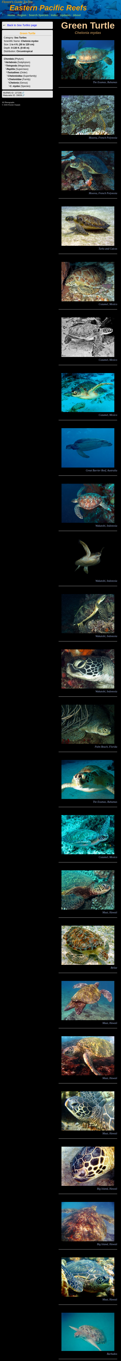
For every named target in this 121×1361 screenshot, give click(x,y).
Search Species (39, 15)
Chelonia (14, 82)
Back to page (21, 25)
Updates (65, 15)
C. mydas (15, 86)
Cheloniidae (15, 79)
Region (21, 15)
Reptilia (11, 69)
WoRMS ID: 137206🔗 (13, 93)
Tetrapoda (11, 65)
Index (54, 15)
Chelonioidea (15, 76)
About (77, 15)
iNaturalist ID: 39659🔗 (14, 95)
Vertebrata (11, 62)
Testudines (13, 72)
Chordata (9, 59)
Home (11, 15)
